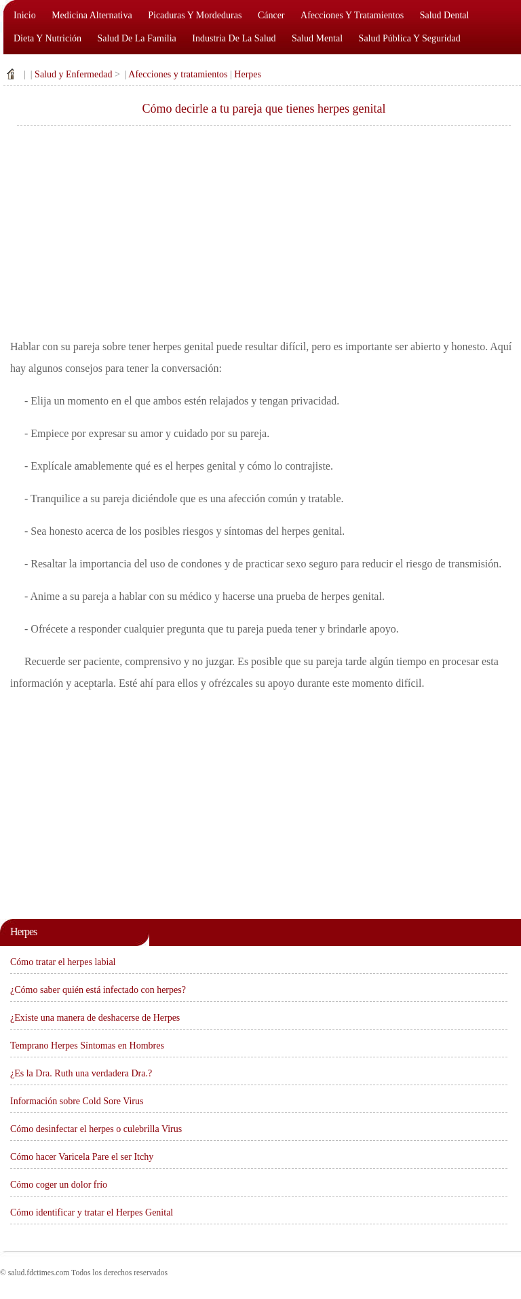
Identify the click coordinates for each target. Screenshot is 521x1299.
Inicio (25, 15)
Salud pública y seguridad (410, 38)
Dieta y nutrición (47, 38)
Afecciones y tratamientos (352, 15)
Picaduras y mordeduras (195, 15)
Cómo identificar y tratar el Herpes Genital (91, 1212)
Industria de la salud (233, 38)
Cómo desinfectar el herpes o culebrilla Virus (96, 1129)
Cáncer (271, 15)
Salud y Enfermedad (73, 74)
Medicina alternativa (92, 15)
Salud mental (317, 38)
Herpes (247, 74)
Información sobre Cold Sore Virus (76, 1101)
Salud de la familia (137, 38)
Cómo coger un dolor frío (58, 1185)
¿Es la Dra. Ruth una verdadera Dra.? (81, 1073)
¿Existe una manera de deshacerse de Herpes (95, 1018)
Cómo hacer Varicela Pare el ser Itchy (81, 1157)
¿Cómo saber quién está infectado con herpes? (98, 990)
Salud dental (444, 15)
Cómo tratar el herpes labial (63, 962)
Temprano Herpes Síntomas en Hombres (87, 1045)
